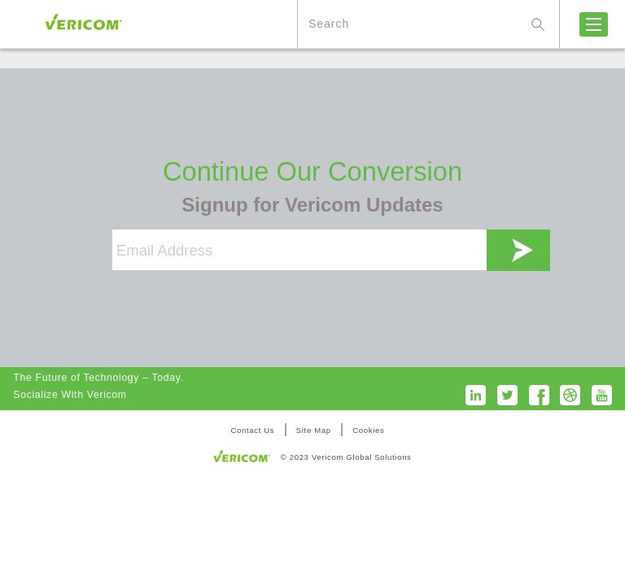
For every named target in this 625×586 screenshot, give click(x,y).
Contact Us (252, 430)
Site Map (313, 430)
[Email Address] (299, 250)
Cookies (368, 430)
